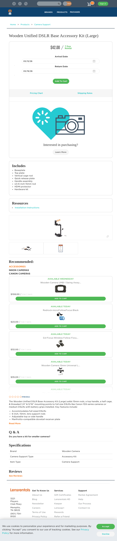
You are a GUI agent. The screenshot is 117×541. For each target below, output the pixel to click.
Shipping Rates (85, 93)
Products (25, 24)
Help (80, 499)
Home (13, 24)
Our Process (84, 503)
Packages (75, 12)
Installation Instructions (27, 207)
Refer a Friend (62, 516)
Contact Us (84, 508)
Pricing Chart (36, 93)
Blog (34, 499)
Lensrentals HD (62, 499)
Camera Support (42, 24)
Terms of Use (39, 512)
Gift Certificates (62, 495)
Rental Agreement (88, 495)
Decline (105, 534)
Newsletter (38, 503)
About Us (37, 495)
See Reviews (15, 476)
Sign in (103, 4)
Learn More (60, 152)
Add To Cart (61, 81)
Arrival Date (61, 56)
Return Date (61, 66)
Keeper (58, 503)
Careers (36, 508)
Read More (15, 423)
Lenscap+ (59, 508)
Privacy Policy (39, 516)
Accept (105, 526)
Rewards (59, 512)
